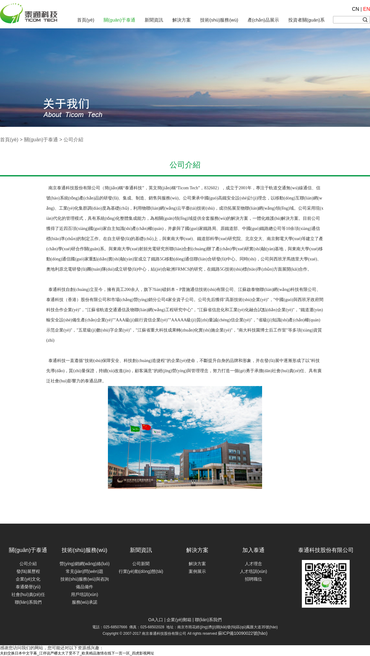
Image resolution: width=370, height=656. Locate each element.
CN (355, 9)
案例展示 (197, 571)
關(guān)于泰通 (119, 19)
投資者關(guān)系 (306, 19)
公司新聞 (141, 563)
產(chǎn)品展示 (263, 19)
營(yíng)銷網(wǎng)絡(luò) (85, 563)
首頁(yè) (85, 19)
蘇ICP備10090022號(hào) (242, 633)
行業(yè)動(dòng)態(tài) (141, 571)
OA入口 (155, 619)
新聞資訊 (154, 19)
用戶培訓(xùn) (84, 594)
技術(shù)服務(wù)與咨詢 (84, 579)
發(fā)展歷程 (28, 571)
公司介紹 (28, 563)
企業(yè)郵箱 (178, 619)
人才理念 (253, 563)
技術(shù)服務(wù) (219, 19)
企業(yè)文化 (28, 579)
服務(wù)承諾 (84, 602)
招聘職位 (253, 579)
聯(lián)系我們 (28, 602)
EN (366, 9)
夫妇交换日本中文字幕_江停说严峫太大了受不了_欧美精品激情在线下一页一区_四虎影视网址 (77, 653)
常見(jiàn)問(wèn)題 (84, 571)
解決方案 (181, 19)
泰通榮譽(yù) (28, 586)
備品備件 (84, 586)
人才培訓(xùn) (253, 571)
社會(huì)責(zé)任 (28, 594)
